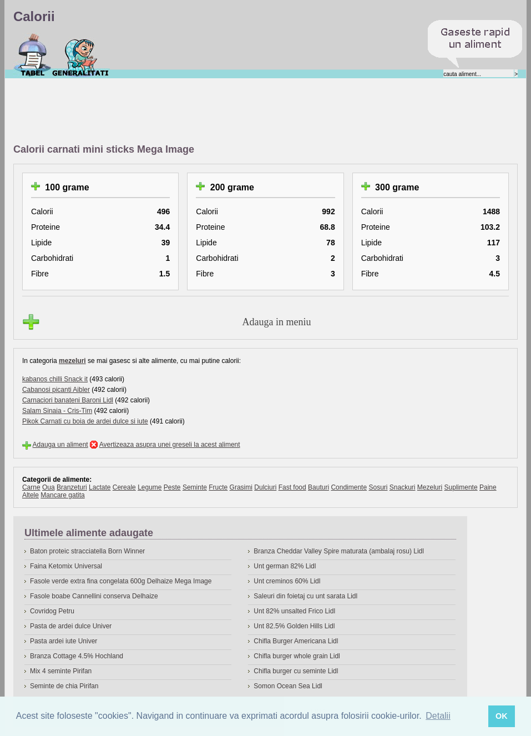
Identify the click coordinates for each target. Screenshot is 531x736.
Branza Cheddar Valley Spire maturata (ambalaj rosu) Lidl (339, 551)
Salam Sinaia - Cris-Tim (57, 411)
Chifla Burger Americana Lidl (296, 641)
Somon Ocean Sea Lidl (288, 686)
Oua (48, 487)
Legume (149, 487)
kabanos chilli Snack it (55, 379)
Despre (81, 55)
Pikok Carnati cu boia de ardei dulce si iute (85, 421)
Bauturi (318, 487)
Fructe (218, 487)
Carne (31, 487)
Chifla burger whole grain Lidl (297, 656)
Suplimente (461, 487)
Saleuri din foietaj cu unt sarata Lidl (305, 596)
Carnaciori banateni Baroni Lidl (67, 400)
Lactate (99, 487)
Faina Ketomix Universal (66, 566)
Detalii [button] (438, 715)
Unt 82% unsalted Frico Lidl (294, 611)
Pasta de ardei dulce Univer (71, 626)
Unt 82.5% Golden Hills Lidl (294, 626)
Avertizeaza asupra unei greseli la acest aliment (169, 444)
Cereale (124, 487)
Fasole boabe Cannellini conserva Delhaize (94, 596)
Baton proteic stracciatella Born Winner (87, 551)
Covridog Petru (52, 611)
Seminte (195, 487)
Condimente (349, 487)
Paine (488, 487)
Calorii (32, 55)
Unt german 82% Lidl (285, 566)
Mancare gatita (62, 495)
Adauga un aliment (60, 444)
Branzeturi (72, 487)
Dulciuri (265, 487)
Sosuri (377, 487)
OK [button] (501, 716)
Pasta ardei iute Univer (63, 641)
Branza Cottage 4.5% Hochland (76, 656)
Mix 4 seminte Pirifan (61, 671)
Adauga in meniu (276, 321)
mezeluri (72, 361)
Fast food (292, 487)
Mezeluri (429, 487)
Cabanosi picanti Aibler (56, 390)
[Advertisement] (215, 112)
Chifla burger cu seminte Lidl (296, 671)
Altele (30, 495)
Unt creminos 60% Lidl (287, 581)
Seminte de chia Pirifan (64, 686)
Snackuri (403, 487)
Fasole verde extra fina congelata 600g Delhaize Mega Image (121, 581)
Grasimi (241, 487)
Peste (172, 487)
